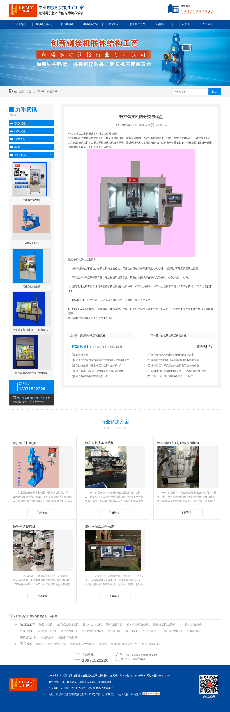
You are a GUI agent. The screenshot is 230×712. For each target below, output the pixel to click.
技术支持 (20, 139)
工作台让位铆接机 (171, 630)
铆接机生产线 (114, 624)
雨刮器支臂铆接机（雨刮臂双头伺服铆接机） (31, 329)
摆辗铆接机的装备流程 (92, 335)
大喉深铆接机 (31, 243)
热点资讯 (20, 123)
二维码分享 (161, 125)
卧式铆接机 (114, 630)
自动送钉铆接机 (47, 630)
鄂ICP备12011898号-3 (132, 675)
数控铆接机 (116, 346)
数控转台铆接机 (92, 624)
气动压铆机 (27, 630)
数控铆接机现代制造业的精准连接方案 (172, 354)
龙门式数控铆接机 (68, 624)
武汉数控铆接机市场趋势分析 (92, 376)
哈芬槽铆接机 (69, 630)
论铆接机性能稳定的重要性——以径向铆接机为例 (178, 370)
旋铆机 (103, 643)
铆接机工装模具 (67, 637)
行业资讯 (52, 91)
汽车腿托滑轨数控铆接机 (51, 643)
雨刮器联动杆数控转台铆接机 (31, 373)
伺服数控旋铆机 (31, 199)
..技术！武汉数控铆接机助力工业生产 (172, 376)
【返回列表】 (200, 346)
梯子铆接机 (132, 630)
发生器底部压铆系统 (99, 526)
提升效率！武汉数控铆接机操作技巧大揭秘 (99, 370)
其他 (17, 147)
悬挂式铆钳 (149, 630)
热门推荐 (20, 154)
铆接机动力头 (28, 637)
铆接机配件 (47, 637)
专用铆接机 (193, 630)
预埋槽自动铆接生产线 (124, 643)
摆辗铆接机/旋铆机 (164, 624)
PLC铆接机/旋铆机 (191, 624)
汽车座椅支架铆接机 (99, 443)
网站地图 (152, 675)
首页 (28, 91)
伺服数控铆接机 (31, 286)
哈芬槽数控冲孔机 (92, 630)
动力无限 (136, 694)
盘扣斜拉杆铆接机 (26, 443)
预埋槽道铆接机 (24, 526)
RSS (161, 675)
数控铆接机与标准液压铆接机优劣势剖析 (98, 365)
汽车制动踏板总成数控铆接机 (178, 443)
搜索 (215, 91)
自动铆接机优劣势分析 (173, 335)
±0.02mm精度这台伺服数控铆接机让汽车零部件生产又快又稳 (104, 360)
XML (168, 675)
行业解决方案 (115, 422)
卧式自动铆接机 (151, 643)
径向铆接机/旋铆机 (137, 624)
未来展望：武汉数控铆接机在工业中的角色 (175, 365)
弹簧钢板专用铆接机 (82, 643)
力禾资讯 (39, 91)
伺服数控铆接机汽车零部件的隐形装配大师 (175, 360)
